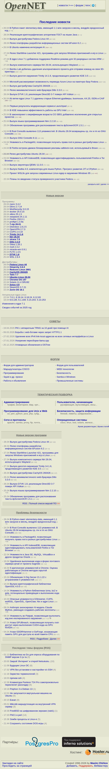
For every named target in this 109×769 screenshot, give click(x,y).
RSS (24, 503)
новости (63, 5)
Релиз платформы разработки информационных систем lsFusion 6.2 (45, 43)
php (31, 413)
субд (36, 413)
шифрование (84, 413)
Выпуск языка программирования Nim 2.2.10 (33, 121)
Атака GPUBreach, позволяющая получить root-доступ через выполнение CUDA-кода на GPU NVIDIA (32, 625)
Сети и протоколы (15, 420)
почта (37, 422)
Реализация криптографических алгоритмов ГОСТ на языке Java (43, 34)
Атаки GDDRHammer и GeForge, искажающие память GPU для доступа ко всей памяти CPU (31, 633)
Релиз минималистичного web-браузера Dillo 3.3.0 (36, 90)
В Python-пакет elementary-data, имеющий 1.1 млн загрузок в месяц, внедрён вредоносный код (31, 520)
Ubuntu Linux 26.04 (20, 277)
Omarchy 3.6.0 (17, 267)
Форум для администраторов (19, 365)
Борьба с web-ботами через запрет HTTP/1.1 (38, 332)
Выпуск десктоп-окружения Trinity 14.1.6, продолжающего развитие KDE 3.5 (49, 76)
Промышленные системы (70, 380)
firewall (63, 413)
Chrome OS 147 (18, 279)
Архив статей (103, 426)
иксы (92, 404)
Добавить (72, 765)
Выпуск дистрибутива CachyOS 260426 (30, 86)
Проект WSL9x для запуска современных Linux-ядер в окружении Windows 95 (50, 173)
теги (87, 5)
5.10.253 (41, 300)
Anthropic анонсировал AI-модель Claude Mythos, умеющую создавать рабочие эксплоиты (30, 608)
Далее (55, 639)
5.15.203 (31, 300)
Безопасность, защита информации (79, 411)
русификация (67, 404)
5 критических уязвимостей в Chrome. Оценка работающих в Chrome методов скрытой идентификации (31, 570)
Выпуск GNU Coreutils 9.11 (23, 138)
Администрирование (16, 402)
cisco (62, 422)
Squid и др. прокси (13, 377)
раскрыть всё (93, 184)
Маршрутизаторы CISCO (16, 369)
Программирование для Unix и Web (25, 411)
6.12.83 (37, 297)
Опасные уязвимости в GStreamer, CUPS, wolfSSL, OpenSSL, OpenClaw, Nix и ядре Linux (29, 600)
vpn (36, 404)
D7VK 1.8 (14, 254)
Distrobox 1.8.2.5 (18, 226)
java (26, 413)
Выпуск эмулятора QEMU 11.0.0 (26, 165)
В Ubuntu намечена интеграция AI (27, 47)
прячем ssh (16, 678)
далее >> (105, 184)
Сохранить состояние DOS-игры (26, 723)
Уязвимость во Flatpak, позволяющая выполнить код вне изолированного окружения (32, 617)
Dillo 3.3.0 (15, 242)
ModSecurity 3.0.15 (19, 209)
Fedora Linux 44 (18, 264)
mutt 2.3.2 (14, 247)
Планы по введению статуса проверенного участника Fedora (41, 179)
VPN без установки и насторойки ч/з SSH (31, 669)
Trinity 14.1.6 (16, 234)
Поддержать (86, 765)
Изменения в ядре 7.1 (13, 303)
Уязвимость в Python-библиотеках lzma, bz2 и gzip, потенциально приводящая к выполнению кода (32, 591)
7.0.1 (12, 297)
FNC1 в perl (16, 715)
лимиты (73, 413)
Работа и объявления (15, 380)
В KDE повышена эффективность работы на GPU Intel (38, 110)
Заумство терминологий (22, 674)
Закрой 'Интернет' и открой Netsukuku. (30, 661)
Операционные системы (72, 420)
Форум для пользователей (70, 365)
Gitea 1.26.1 (16, 244)
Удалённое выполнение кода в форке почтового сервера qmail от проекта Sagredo (32, 562)
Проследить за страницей (17, 765)
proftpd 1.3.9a (16, 221)
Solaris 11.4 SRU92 (19, 282)
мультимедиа (82, 404)
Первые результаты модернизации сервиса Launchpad (38, 106)
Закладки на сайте (12, 763)
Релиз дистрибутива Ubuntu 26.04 (27, 154)
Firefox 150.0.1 (17, 219)
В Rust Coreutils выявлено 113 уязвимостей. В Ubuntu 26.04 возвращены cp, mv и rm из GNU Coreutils (31, 530)
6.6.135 (13, 300)
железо (88, 422)
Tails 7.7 (14, 274)
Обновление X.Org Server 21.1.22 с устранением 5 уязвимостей (25, 578)
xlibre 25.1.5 (16, 214)
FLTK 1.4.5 (15, 252)
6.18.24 (28, 297)
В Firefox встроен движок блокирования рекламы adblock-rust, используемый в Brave (54, 148)
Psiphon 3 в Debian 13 (21, 689)
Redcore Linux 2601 (20, 269)
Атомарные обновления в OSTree (32, 345)
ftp (31, 422)
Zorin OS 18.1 (17, 289)
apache (11, 422)
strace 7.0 (15, 239)
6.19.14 (19, 297)
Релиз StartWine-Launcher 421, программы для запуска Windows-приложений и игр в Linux (56, 53)
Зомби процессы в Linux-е (23, 719)
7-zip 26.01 (15, 224)
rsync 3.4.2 (15, 204)
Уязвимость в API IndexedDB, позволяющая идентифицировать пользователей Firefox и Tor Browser (30, 548)
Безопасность (64, 373)
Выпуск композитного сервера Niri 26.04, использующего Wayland (44, 65)
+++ (71, 5)
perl (13, 413)
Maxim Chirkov (99, 763)
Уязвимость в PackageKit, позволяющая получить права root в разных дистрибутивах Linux (57, 142)
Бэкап (13, 700)
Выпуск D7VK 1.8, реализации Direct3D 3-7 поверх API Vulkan (42, 94)
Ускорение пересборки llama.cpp (32, 340)
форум (79, 5)
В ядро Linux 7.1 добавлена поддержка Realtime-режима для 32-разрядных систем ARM (55, 59)
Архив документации (87, 426)
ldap (31, 404)
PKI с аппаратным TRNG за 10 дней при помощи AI (42, 328)
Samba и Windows (66, 377)
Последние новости (55, 22)
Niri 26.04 (14, 237)
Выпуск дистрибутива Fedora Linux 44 (29, 39)
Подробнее (42, 639)
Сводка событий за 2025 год (17, 307)
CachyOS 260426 (19, 272)
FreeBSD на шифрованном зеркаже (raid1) (32, 711)
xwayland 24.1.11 (18, 216)
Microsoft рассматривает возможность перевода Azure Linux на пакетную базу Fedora (54, 81)
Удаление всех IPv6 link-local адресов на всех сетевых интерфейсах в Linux (54, 336)
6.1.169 (22, 300)
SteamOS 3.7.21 (18, 287)
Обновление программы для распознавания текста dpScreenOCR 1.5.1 (47, 125)
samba (19, 422)
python (19, 413)
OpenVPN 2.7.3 (17, 229)
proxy (26, 422)
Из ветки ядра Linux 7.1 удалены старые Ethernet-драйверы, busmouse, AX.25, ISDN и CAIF (57, 98)
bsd (74, 422)
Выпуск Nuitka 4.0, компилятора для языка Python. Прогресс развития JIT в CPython (53, 169)
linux (69, 422)
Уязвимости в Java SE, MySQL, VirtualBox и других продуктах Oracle (30, 555)
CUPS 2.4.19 (16, 232)
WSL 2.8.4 (15, 257)
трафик (11, 404)
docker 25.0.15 (17, 211)
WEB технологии (65, 369)
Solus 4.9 (14, 284)
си (8, 413)
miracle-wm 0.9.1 (18, 249)
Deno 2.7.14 (16, 206)
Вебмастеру (101, 765)
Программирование (14, 373)
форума (38, 648)
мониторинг (22, 404)
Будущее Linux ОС (19, 665)
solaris (80, 422)
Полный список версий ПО (44, 503)
